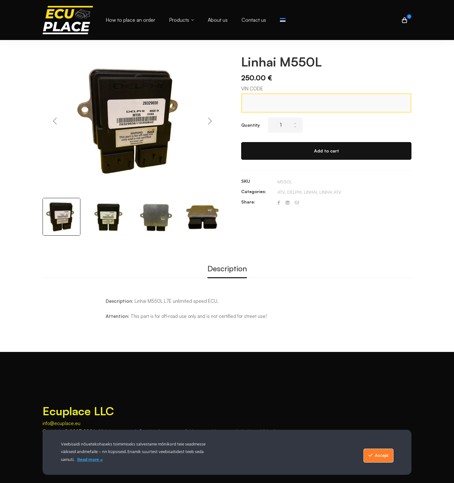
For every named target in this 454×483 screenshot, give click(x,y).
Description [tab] (227, 268)
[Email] (297, 202)
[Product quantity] (285, 125)
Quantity (250, 125)
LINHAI (310, 192)
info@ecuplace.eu (61, 423)
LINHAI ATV (330, 192)
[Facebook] (278, 202)
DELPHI (294, 192)
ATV (281, 192)
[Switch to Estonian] (283, 20)
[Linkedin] (287, 202)
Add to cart (326, 150)
